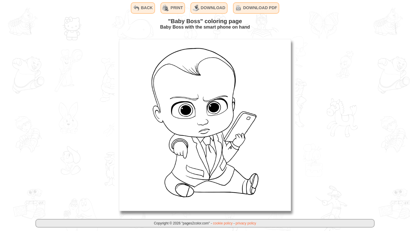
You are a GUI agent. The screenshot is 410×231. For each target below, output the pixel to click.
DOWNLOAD (209, 8)
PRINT (172, 8)
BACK (143, 8)
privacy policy (246, 223)
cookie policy (223, 223)
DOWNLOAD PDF (256, 8)
